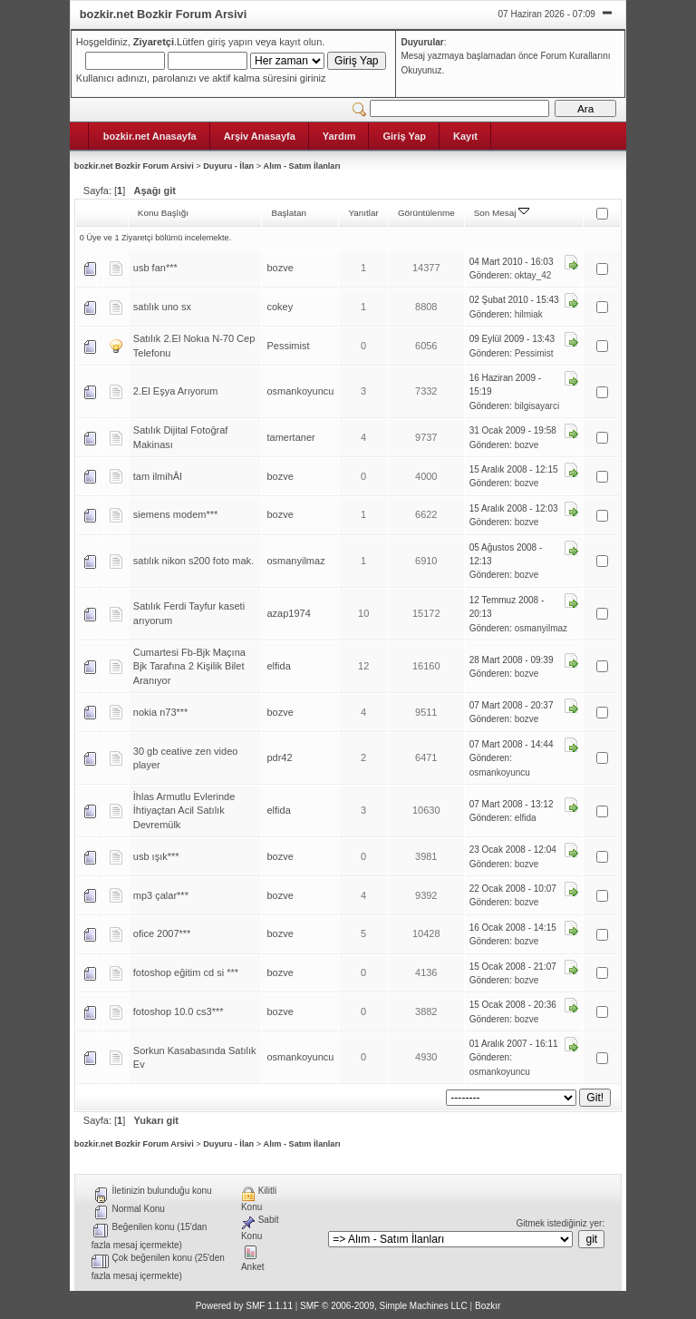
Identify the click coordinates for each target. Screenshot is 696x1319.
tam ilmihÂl (157, 476)
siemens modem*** (175, 514)
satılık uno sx (162, 306)
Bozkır (487, 1306)
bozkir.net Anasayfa (150, 136)
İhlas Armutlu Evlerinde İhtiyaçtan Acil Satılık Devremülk (184, 810)
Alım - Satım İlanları (302, 166)
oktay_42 (533, 275)
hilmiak (529, 314)
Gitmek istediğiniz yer (559, 1223)
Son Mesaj (502, 213)
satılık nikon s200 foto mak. (193, 560)
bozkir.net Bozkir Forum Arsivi (134, 166)
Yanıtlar (363, 213)
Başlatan (288, 213)
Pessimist (287, 345)
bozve (279, 267)
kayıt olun (300, 41)
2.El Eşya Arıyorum (175, 391)
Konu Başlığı (163, 213)
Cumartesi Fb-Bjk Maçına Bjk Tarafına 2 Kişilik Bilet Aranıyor (189, 666)
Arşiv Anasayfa (259, 136)
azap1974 (288, 613)
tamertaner (290, 437)
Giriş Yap (404, 136)
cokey (279, 306)
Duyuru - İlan (228, 166)
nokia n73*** (160, 712)
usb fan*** (155, 267)
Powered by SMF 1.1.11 (244, 1306)
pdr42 (279, 757)
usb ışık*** (156, 856)
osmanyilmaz (295, 560)
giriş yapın (230, 41)
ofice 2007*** (162, 933)
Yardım (339, 136)
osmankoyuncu (300, 391)
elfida (278, 665)
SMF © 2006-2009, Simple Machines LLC (384, 1306)
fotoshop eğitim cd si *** (185, 972)
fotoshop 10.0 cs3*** (178, 1011)
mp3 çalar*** (160, 895)
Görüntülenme (426, 213)
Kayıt (465, 136)
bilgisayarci (537, 406)
